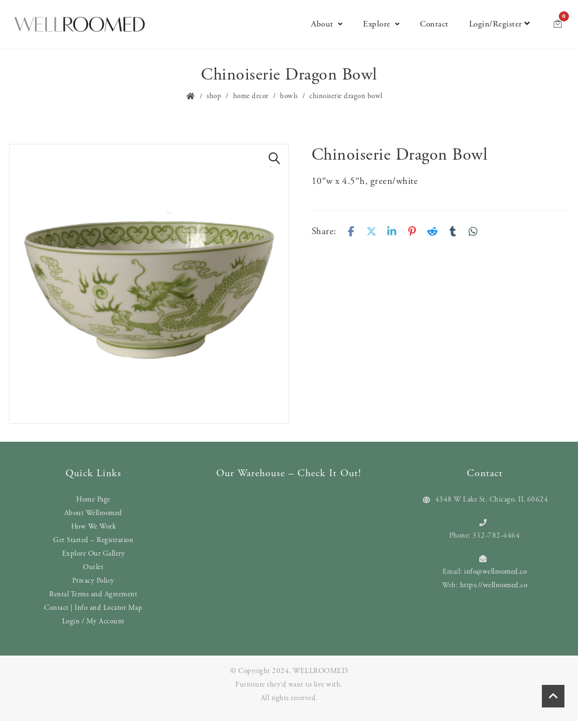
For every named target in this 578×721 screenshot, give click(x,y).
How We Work (93, 526)
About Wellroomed (93, 513)
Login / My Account (93, 621)
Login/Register (499, 24)
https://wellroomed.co (494, 585)
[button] (274, 158)
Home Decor (251, 96)
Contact (434, 24)
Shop (214, 96)
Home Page (93, 499)
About (327, 24)
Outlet (93, 567)
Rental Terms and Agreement (93, 594)
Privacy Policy (93, 581)
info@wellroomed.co (495, 572)
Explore (381, 24)
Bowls (289, 96)
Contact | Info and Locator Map (93, 608)
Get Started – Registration (93, 540)
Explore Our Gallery (93, 554)
